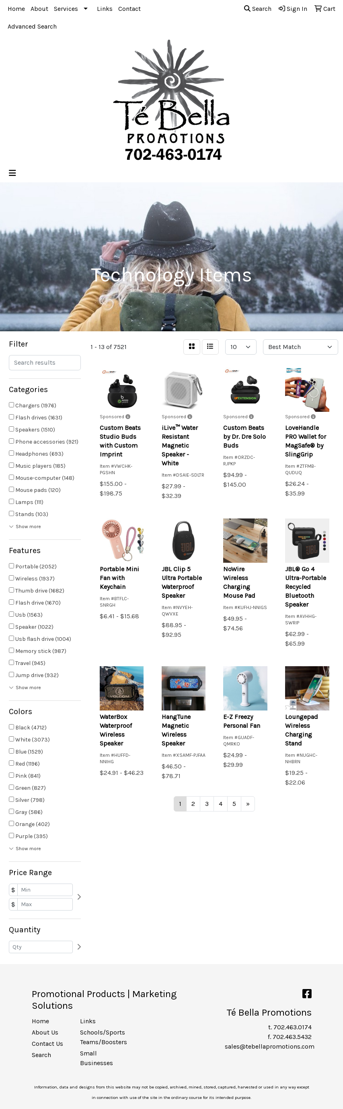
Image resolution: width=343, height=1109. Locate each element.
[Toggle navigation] (12, 173)
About (39, 8)
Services (66, 8)
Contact (129, 8)
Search (257, 8)
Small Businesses (96, 1058)
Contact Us (47, 1043)
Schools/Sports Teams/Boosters (99, 1037)
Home (16, 8)
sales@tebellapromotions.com (269, 1046)
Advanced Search (32, 26)
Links (105, 8)
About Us (45, 1032)
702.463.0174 (292, 1027)
